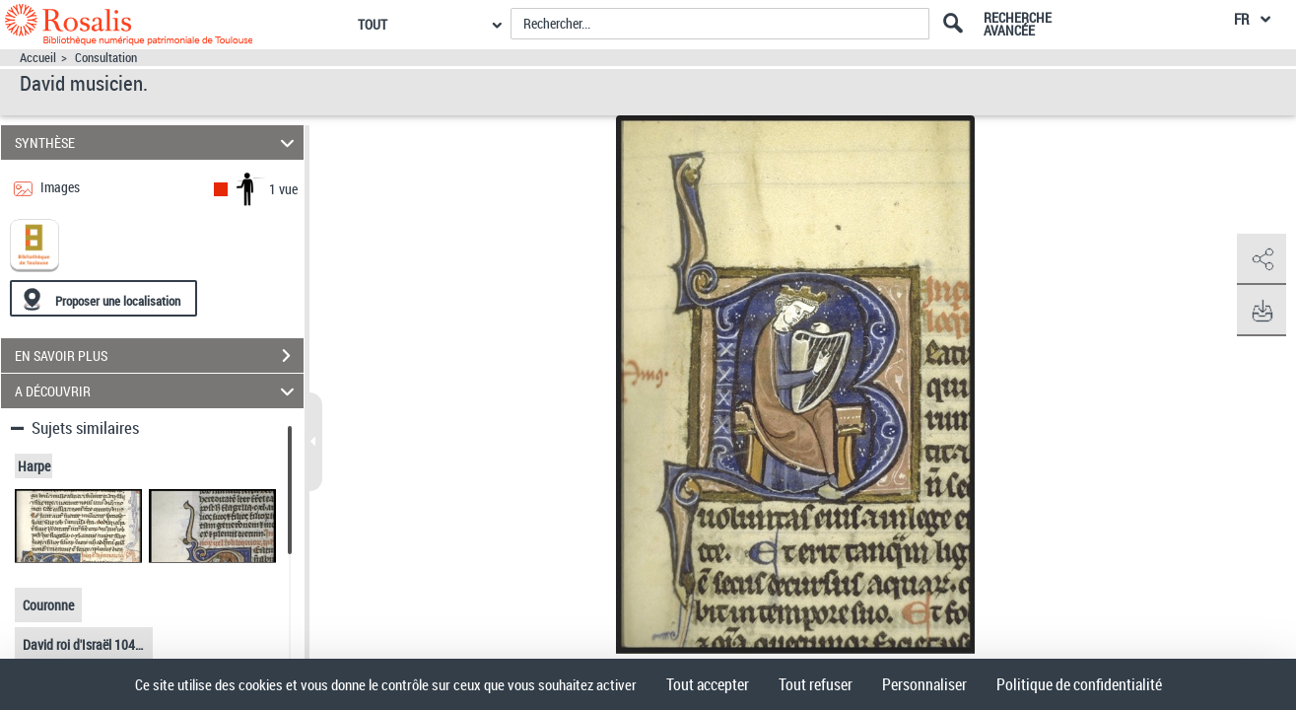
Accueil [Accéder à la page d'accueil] (38, 57)
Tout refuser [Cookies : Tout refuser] (816, 684)
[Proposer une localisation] (103, 298)
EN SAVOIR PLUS (159, 356)
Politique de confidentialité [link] (1079, 684)
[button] (1261, 259)
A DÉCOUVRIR (157, 391)
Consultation (106, 57)
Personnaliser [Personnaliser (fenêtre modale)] (924, 684)
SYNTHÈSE (157, 142)
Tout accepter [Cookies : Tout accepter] (707, 684)
